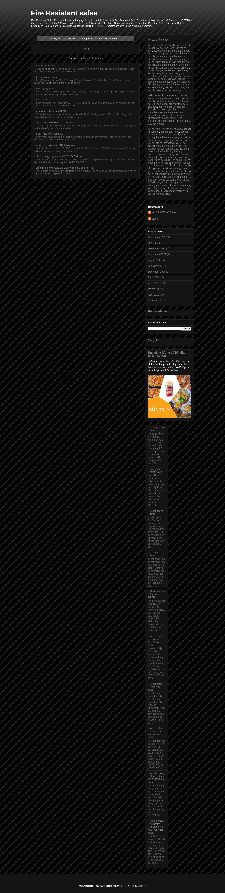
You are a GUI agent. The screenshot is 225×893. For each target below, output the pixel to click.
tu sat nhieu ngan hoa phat (49, 133)
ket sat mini (154, 128)
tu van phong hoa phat (168, 192)
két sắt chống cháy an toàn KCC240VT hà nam (59, 156)
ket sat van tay (173, 90)
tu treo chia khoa (178, 176)
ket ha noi (177, 159)
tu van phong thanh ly (172, 190)
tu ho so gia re (173, 101)
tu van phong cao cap (171, 188)
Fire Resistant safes (64, 13)
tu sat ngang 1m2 (44, 88)
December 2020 (157, 271)
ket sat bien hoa (181, 50)
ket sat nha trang (165, 47)
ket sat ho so (165, 151)
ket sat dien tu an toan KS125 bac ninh (55, 145)
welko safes (172, 53)
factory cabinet (169, 118)
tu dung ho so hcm (45, 65)
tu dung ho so (173, 154)
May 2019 (153, 289)
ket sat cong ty (163, 140)
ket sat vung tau (162, 50)
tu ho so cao (177, 171)
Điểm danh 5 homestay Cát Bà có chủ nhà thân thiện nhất (65, 167)
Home (85, 48)
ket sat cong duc (168, 134)
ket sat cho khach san (172, 84)
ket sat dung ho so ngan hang (164, 73)
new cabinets (170, 115)
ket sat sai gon (170, 137)
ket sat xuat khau (170, 131)
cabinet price (155, 115)
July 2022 (153, 242)
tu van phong (169, 182)
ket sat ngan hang (178, 70)
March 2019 (154, 300)
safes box (176, 81)
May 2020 (153, 277)
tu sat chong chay (167, 64)
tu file (179, 148)
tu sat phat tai (174, 76)
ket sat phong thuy (158, 62)
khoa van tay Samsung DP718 (51, 111)
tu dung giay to (163, 98)
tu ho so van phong (166, 157)
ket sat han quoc (166, 148)
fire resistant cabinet (165, 119)
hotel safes (163, 81)
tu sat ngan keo (43, 99)
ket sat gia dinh (169, 165)
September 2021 (157, 254)
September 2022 (157, 237)
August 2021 (155, 260)
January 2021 (155, 266)
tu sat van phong (171, 168)
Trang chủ (153, 340)
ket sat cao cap (156, 53)
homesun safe (161, 59)
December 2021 (157, 248)
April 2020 (153, 283)
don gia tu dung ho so (46, 77)
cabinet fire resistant (178, 120)
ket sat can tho (156, 45)
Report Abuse (157, 311)
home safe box (170, 95)
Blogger (141, 886)
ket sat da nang (178, 59)
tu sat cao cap (165, 56)
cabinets (152, 106)
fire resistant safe (178, 103)
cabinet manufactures (162, 111)
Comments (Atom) (92, 58)
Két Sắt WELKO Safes (164, 212)
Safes (155, 218)
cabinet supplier (167, 106)
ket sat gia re (155, 143)
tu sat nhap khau (164, 67)
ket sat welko (170, 143)
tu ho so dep (161, 103)
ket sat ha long (173, 45)
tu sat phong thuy (157, 70)
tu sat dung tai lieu (158, 176)
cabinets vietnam (173, 112)
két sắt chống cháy (158, 39)
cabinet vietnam (156, 123)
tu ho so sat (158, 154)
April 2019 (153, 294)
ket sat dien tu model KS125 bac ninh (54, 122)
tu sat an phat (181, 67)
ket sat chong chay (175, 87)
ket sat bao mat (180, 140)
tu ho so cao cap (167, 78)
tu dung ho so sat (181, 174)
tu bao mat (175, 62)
